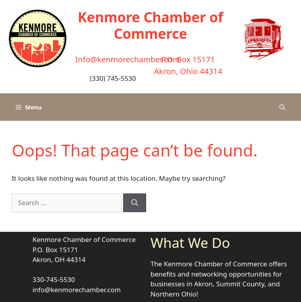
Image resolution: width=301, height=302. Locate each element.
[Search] (134, 202)
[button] (282, 107)
